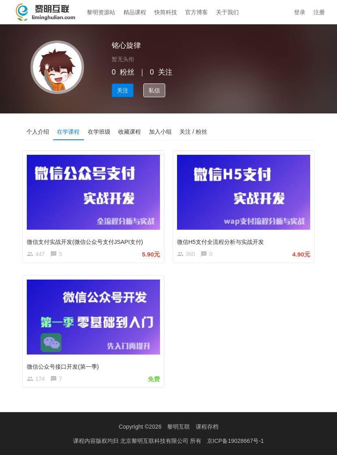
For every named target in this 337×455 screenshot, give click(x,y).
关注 (122, 90)
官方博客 (196, 12)
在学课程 (68, 131)
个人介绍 (37, 131)
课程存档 (207, 426)
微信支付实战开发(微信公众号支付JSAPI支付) (85, 242)
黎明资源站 (101, 12)
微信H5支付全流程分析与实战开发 (220, 242)
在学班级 (99, 131)
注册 (319, 12)
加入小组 (161, 131)
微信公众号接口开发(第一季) (63, 366)
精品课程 (134, 12)
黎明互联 (178, 426)
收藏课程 (130, 131)
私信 (154, 90)
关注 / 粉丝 (194, 131)
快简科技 (165, 12)
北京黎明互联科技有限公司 (155, 441)
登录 (299, 12)
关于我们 (227, 12)
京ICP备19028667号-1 (235, 441)
